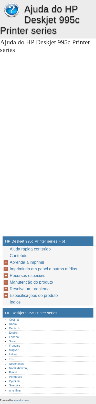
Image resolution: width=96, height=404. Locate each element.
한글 (12, 358)
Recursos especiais (27, 275)
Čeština (14, 319)
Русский (14, 381)
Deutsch (14, 328)
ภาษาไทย (15, 390)
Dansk (13, 323)
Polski (13, 372)
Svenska (14, 385)
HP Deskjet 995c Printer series (11, 10)
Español (14, 336)
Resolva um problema (30, 289)
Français (14, 345)
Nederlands (16, 363)
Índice (15, 302)
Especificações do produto (34, 295)
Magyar (13, 349)
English (13, 332)
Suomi (13, 341)
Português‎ (15, 376)
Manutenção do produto (31, 282)
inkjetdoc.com (21, 400)
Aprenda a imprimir (27, 262)
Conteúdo (18, 256)
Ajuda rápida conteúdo (30, 249)
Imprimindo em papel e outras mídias (43, 269)
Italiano (13, 354)
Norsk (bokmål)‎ (18, 368)
